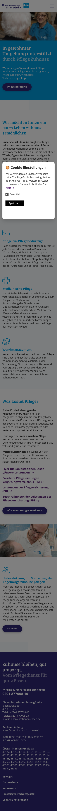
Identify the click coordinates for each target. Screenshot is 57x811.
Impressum (9, 788)
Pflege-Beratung (17, 86)
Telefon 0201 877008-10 (15, 712)
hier (8, 187)
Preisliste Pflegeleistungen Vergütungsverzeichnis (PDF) (22, 480)
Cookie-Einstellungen (15, 799)
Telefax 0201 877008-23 (15, 715)
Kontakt (12, 628)
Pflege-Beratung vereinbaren (24, 510)
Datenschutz (10, 782)
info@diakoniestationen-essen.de (21, 719)
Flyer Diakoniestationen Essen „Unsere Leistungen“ (23, 470)
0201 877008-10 (15, 693)
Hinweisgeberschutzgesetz (18, 794)
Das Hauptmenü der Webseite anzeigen (52, 6)
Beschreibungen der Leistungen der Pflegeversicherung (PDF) (26, 498)
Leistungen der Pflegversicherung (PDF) (25, 489)
